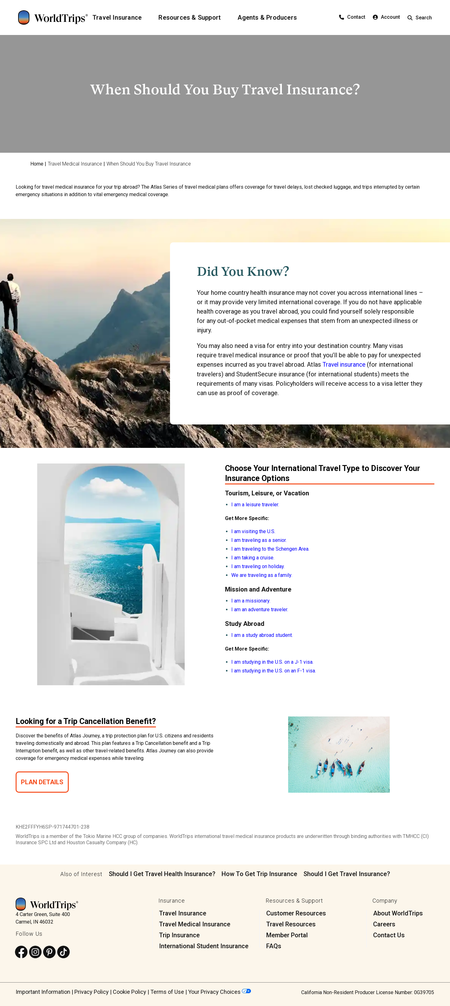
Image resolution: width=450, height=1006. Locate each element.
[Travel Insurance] (120, 17)
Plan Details (42, 781)
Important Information (43, 991)
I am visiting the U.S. (253, 531)
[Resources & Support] (193, 17)
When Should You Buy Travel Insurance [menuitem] (149, 164)
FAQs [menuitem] (273, 946)
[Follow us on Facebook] (21, 952)
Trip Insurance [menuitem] (179, 935)
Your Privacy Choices (219, 991)
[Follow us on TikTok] (63, 952)
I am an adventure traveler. (259, 609)
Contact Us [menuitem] (389, 935)
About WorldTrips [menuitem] (398, 913)
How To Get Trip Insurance (259, 873)
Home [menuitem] (36, 164)
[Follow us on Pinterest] (49, 952)
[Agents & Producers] (271, 17)
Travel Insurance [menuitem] (182, 913)
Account (386, 17)
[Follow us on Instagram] (35, 952)
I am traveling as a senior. (259, 540)
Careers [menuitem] (384, 924)
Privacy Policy (91, 991)
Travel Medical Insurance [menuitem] (75, 164)
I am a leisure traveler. (255, 504)
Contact (352, 17)
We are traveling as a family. (261, 575)
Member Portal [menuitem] (287, 935)
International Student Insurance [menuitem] (203, 946)
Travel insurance (344, 364)
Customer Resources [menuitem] (296, 913)
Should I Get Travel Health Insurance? (162, 873)
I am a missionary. (250, 600)
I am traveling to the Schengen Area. (270, 549)
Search (420, 18)
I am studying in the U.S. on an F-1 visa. (273, 670)
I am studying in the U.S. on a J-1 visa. (272, 662)
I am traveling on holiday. (258, 566)
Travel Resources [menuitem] (291, 924)
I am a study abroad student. (262, 635)
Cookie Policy (129, 991)
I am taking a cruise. (252, 557)
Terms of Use (167, 991)
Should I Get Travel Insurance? (346, 873)
